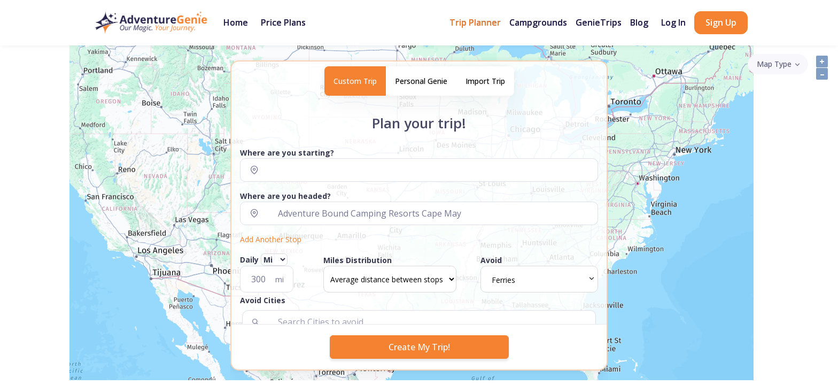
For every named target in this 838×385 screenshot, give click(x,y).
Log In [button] (673, 22)
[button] (419, 302)
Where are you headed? (285, 196)
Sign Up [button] (720, 22)
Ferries (503, 280)
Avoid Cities (262, 300)
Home (235, 22)
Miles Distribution (357, 260)
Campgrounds (538, 22)
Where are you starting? (287, 153)
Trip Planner (475, 22)
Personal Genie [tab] (421, 81)
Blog (639, 22)
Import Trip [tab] (485, 81)
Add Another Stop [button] (270, 239)
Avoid (491, 260)
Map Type (774, 64)
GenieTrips (599, 22)
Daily (264, 259)
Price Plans (283, 22)
